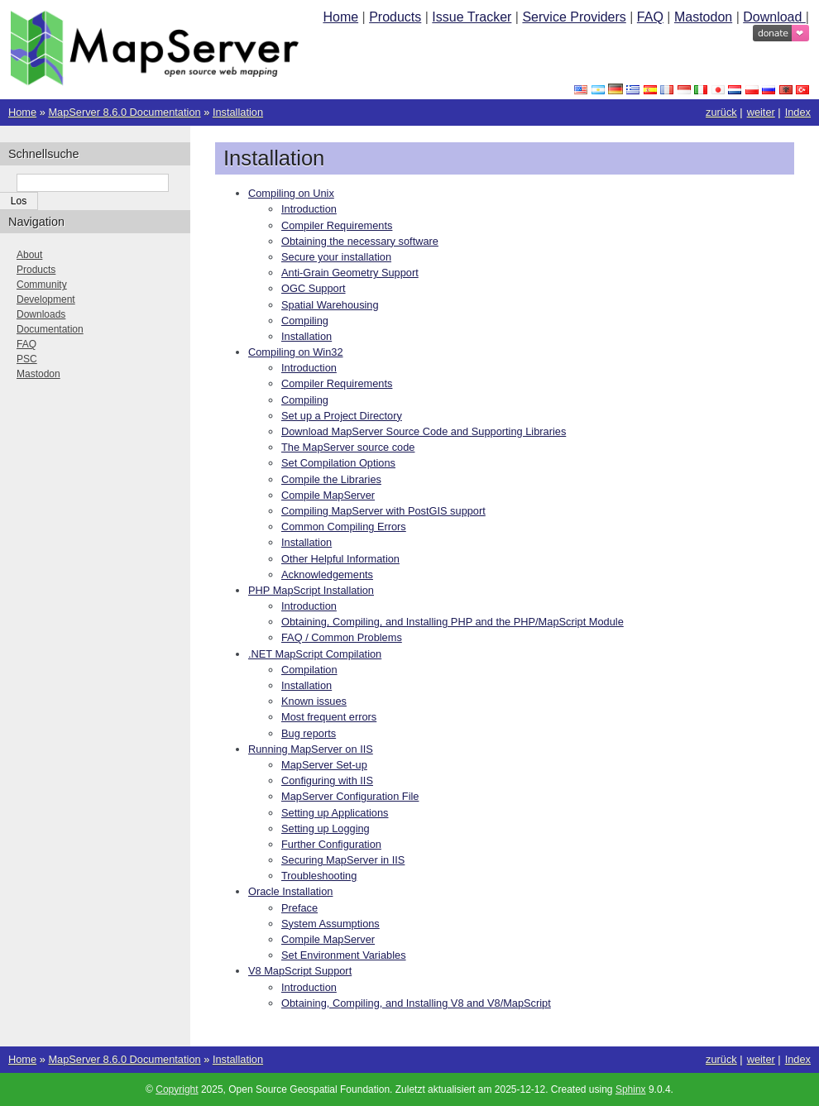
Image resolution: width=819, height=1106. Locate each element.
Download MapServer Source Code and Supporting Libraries (423, 431)
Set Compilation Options (338, 463)
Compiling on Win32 (295, 352)
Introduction (309, 209)
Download (774, 17)
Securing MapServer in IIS (343, 860)
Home (340, 17)
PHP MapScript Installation (311, 590)
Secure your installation (336, 257)
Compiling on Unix (291, 193)
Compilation (309, 669)
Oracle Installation (290, 891)
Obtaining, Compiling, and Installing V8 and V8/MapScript (416, 1003)
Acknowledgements (327, 574)
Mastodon (703, 17)
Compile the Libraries (331, 479)
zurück (721, 112)
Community (42, 284)
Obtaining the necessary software (359, 241)
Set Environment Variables (343, 955)
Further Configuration (331, 844)
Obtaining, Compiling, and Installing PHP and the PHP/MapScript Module (452, 621)
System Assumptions (330, 923)
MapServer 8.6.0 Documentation (124, 112)
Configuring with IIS (327, 780)
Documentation (50, 329)
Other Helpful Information (340, 559)
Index (798, 112)
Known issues (314, 701)
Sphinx (630, 1089)
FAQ (650, 17)
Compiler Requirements (336, 225)
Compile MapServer (328, 495)
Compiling (304, 320)
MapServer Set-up (324, 765)
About (29, 255)
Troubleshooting (319, 875)
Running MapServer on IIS (310, 749)
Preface (299, 908)
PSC (27, 359)
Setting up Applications (334, 813)
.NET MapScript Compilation (314, 654)
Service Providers (573, 17)
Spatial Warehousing (330, 305)
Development (46, 299)
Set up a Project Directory (341, 415)
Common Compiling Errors (343, 526)
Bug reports (308, 733)
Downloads (41, 314)
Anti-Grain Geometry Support (350, 272)
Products (395, 17)
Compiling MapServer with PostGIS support (383, 511)
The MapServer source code (347, 447)
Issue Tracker (471, 17)
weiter (761, 112)
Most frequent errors (328, 717)
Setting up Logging (325, 828)
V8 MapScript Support (300, 971)
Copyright (177, 1089)
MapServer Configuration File (350, 796)
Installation (238, 112)
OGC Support (313, 288)
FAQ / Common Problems (341, 637)
